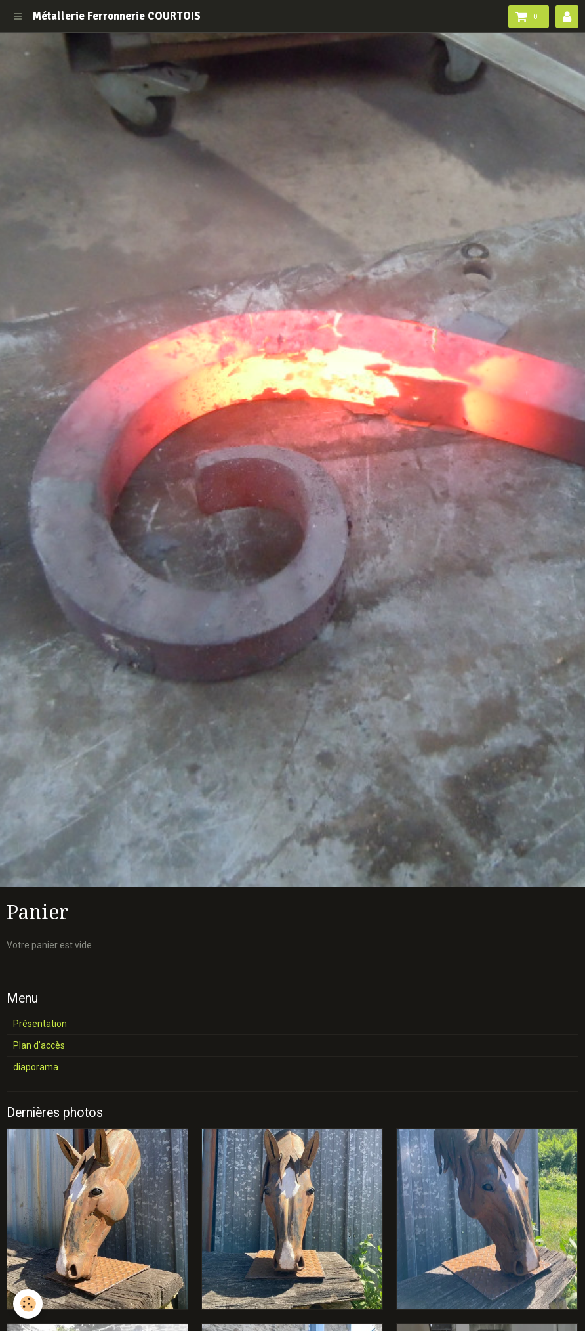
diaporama (35, 1067)
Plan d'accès (39, 1045)
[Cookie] (28, 1304)
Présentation (40, 1023)
